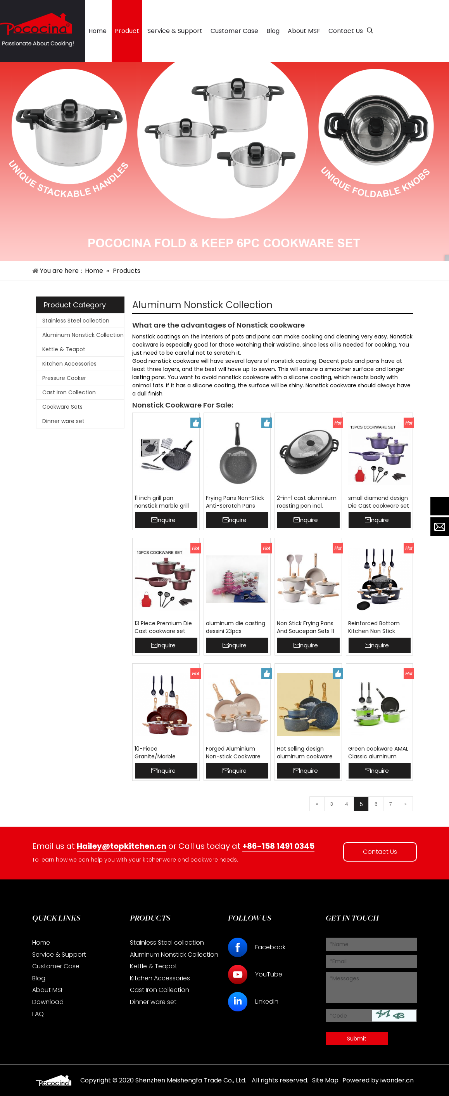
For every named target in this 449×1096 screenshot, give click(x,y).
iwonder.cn (397, 1080)
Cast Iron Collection (69, 392)
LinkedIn (266, 1001)
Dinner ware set (63, 421)
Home (41, 942)
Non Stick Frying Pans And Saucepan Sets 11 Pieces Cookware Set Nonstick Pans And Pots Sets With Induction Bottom (308, 627)
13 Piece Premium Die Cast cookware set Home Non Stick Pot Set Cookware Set (163, 627)
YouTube (268, 974)
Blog (38, 978)
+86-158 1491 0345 (278, 846)
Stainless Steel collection (75, 320)
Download (48, 1001)
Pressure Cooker (64, 378)
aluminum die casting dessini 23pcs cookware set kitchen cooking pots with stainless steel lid (235, 627)
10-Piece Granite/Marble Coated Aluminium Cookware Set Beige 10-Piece (161, 753)
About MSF (48, 989)
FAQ (38, 1013)
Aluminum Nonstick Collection (83, 335)
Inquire (166, 520)
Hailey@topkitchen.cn (121, 846)
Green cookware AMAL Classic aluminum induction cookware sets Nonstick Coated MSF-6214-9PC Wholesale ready (378, 753)
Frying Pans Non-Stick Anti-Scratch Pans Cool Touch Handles (235, 502)
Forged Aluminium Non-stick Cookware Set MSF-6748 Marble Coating (235, 753)
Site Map (325, 1080)
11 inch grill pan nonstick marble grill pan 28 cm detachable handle (166, 502)
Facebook (270, 947)
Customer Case (55, 966)
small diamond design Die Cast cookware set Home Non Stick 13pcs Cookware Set (378, 502)
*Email (338, 961)
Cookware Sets (62, 407)
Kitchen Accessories (69, 364)
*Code (338, 1016)
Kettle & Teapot (63, 349)
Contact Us (380, 851)
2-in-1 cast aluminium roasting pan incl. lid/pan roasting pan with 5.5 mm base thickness (307, 502)
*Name (339, 944)
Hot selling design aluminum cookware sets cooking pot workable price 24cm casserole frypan (305, 753)
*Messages (344, 978)
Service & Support (59, 954)
